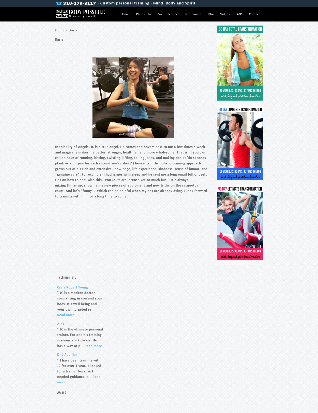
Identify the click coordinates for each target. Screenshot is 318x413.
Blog (211, 14)
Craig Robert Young (72, 287)
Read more (66, 315)
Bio (159, 14)
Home (126, 14)
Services (173, 14)
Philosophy (144, 14)
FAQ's (239, 14)
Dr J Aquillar (67, 355)
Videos (225, 14)
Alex (60, 324)
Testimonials (194, 14)
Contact (254, 14)
